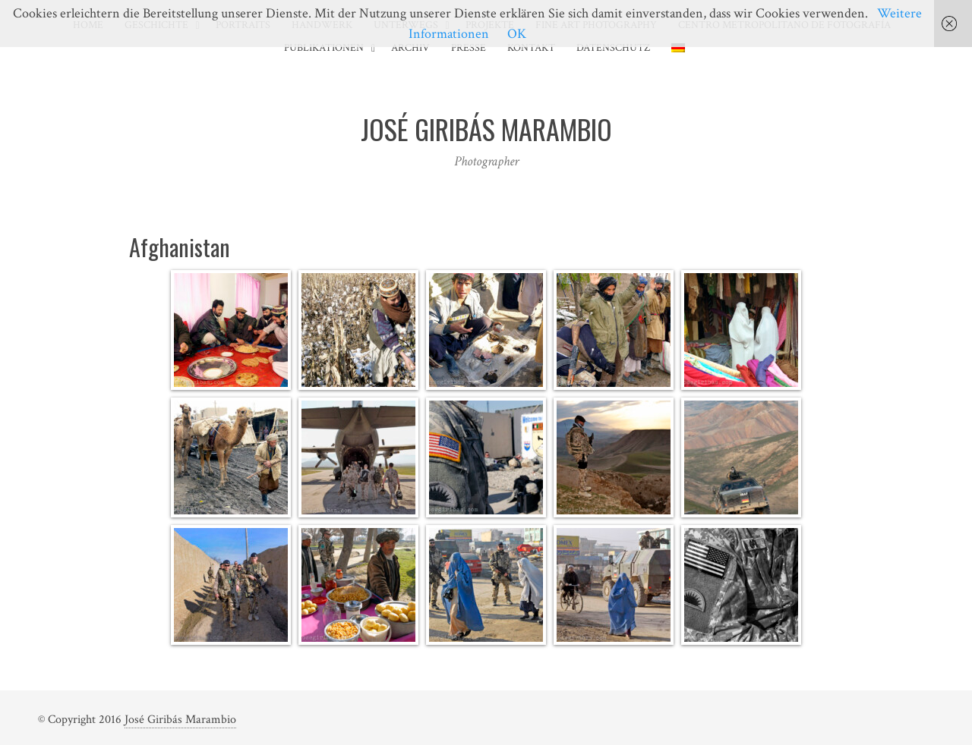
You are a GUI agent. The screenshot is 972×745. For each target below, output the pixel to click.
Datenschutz (613, 48)
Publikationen (324, 48)
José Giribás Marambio (180, 720)
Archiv (410, 48)
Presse (468, 48)
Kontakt (531, 48)
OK (516, 33)
